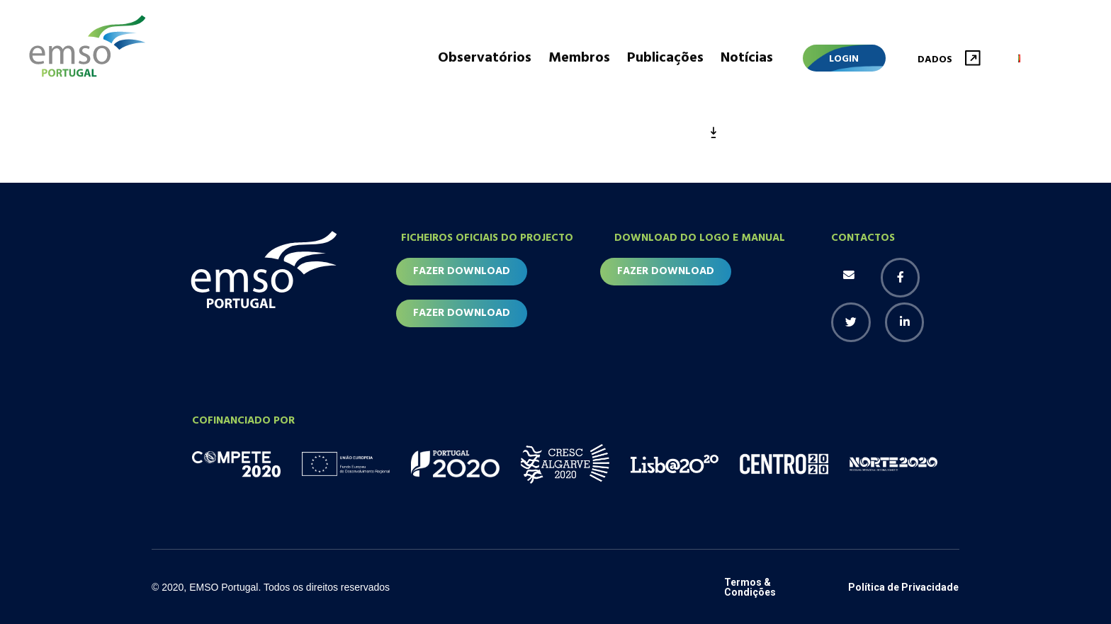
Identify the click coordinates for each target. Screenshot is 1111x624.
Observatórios (484, 58)
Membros (579, 58)
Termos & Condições (750, 587)
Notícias (747, 58)
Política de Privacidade (903, 587)
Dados (935, 60)
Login (844, 59)
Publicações (665, 58)
